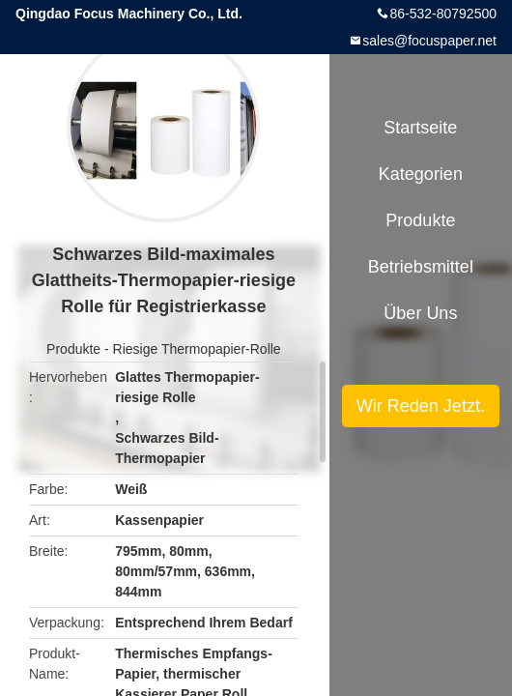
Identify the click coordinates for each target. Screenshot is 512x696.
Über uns (420, 313)
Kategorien (421, 174)
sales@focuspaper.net (429, 40)
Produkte (73, 349)
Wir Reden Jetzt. (420, 406)
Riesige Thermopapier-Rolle (197, 349)
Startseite (420, 127)
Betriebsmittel (420, 266)
